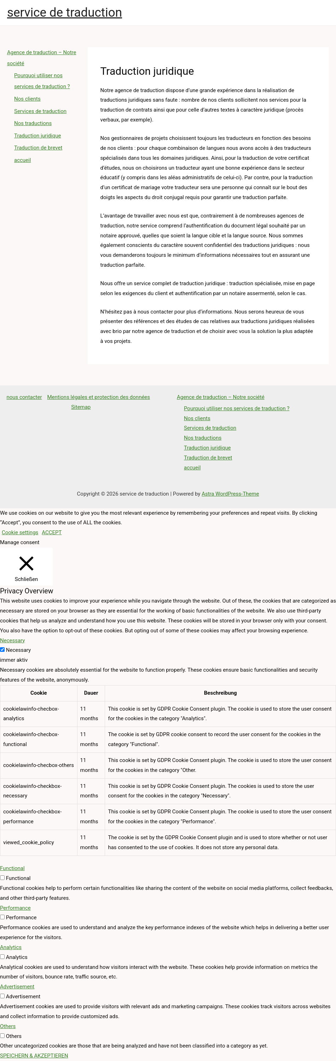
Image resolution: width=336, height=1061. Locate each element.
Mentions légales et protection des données (98, 397)
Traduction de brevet (38, 145)
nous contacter (24, 397)
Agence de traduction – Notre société (221, 397)
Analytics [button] (11, 947)
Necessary (18, 650)
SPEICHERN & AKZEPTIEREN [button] (34, 1055)
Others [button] (8, 1026)
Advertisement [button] (17, 986)
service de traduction (64, 12)
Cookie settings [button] (20, 532)
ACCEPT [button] (52, 532)
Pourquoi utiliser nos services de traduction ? (237, 408)
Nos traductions (33, 121)
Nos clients (27, 98)
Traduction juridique (37, 133)
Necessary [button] (12, 640)
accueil (22, 157)
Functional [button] (12, 868)
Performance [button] (15, 908)
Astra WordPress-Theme (230, 494)
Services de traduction (40, 109)
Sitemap (81, 407)
